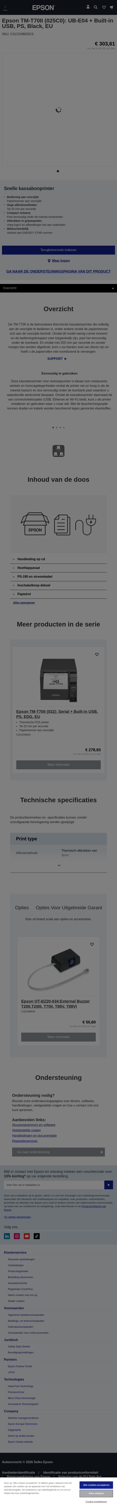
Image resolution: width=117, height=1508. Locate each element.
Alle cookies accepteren (96, 1485)
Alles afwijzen (96, 1493)
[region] (58, 1492)
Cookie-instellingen (96, 1501)
